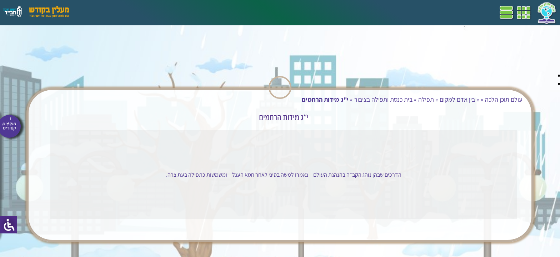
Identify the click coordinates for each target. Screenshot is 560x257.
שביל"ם (203, 12)
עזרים (94, 12)
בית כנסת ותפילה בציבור (313, 99)
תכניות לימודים (234, 12)
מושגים (160, 12)
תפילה (355, 99)
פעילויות (115, 12)
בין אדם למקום (386, 99)
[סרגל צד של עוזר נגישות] (8, 224)
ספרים (181, 12)
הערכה (138, 12)
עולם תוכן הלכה (433, 99)
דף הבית (265, 12)
